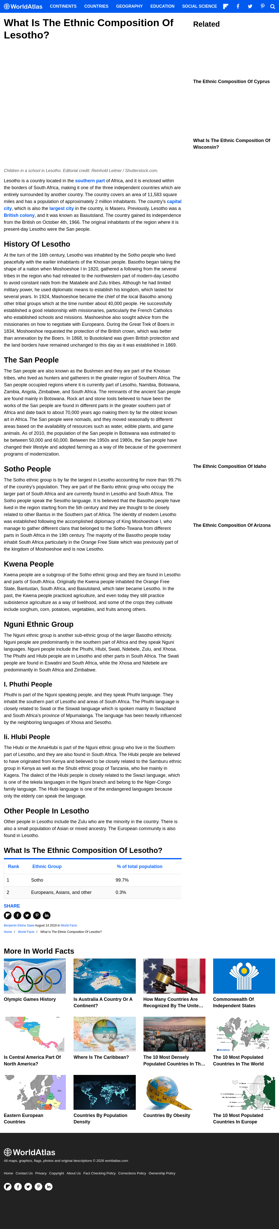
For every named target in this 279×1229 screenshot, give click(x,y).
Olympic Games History (30, 999)
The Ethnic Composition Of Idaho (229, 466)
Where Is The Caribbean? (101, 1057)
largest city (61, 208)
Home (8, 1173)
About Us (74, 1173)
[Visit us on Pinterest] (38, 1187)
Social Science (199, 6)
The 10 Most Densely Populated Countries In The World (173, 1064)
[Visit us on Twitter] (28, 1187)
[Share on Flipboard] (8, 915)
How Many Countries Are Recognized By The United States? (172, 1006)
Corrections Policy (132, 1173)
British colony (19, 215)
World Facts (69, 925)
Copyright (56, 1173)
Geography (129, 6)
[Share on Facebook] (17, 915)
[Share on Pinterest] (37, 915)
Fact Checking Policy (99, 1173)
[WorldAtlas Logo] (25, 6)
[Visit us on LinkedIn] (49, 1187)
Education (162, 6)
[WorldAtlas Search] (272, 6)
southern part (90, 180)
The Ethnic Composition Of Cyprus (231, 81)
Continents (63, 6)
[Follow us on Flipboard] (8, 1187)
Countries (96, 6)
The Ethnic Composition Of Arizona (232, 525)
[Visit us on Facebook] (18, 1187)
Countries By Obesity (166, 1115)
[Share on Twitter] (27, 915)
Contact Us (24, 1173)
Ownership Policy (162, 1173)
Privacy (41, 1173)
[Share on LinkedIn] (46, 915)
